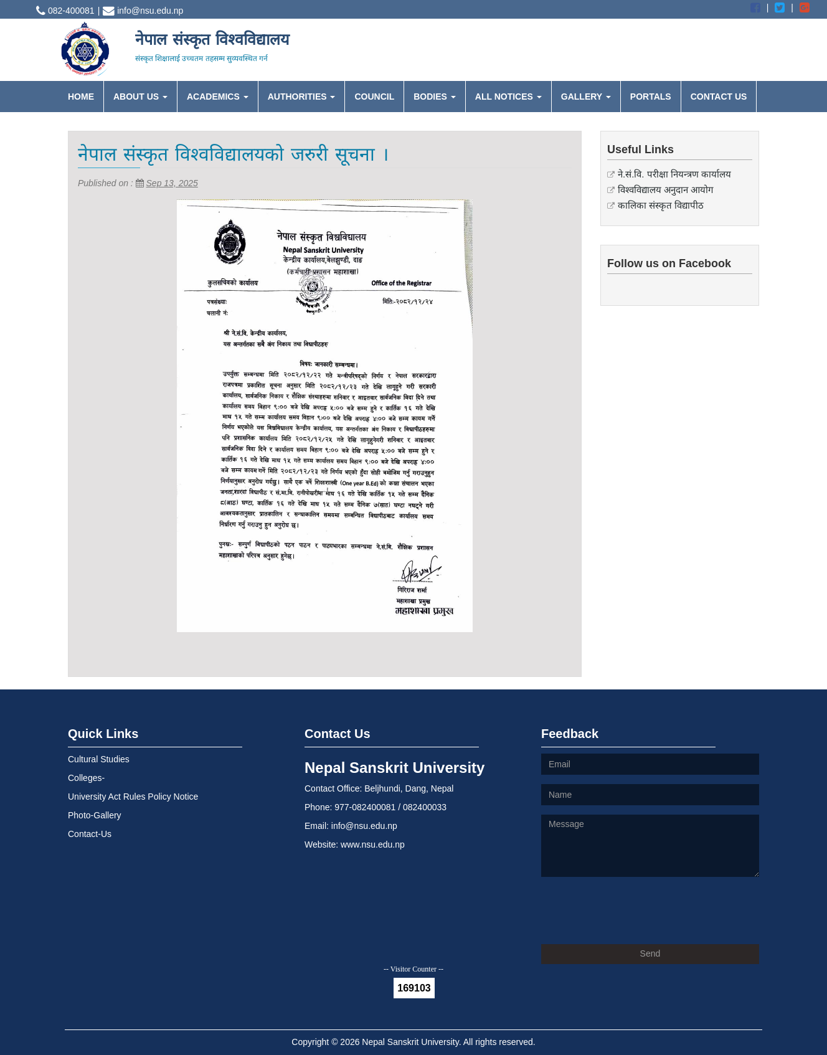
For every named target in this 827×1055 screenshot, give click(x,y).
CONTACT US (719, 97)
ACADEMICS (217, 97)
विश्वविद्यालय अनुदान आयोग (665, 189)
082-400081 (65, 11)
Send (650, 953)
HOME (81, 97)
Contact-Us (89, 834)
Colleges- (86, 778)
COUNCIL (374, 97)
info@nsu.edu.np (143, 11)
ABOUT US (140, 97)
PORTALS (650, 97)
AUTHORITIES (302, 97)
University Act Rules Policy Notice (133, 797)
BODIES (435, 97)
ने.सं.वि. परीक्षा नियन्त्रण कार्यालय (674, 174)
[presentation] (635, 910)
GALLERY (586, 97)
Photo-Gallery (94, 815)
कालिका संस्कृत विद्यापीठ (661, 205)
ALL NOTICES (508, 97)
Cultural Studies (99, 759)
